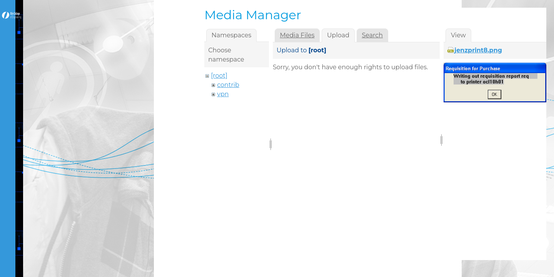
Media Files (297, 35)
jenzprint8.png (478, 50)
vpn (223, 94)
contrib (228, 84)
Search (372, 35)
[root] (219, 75)
